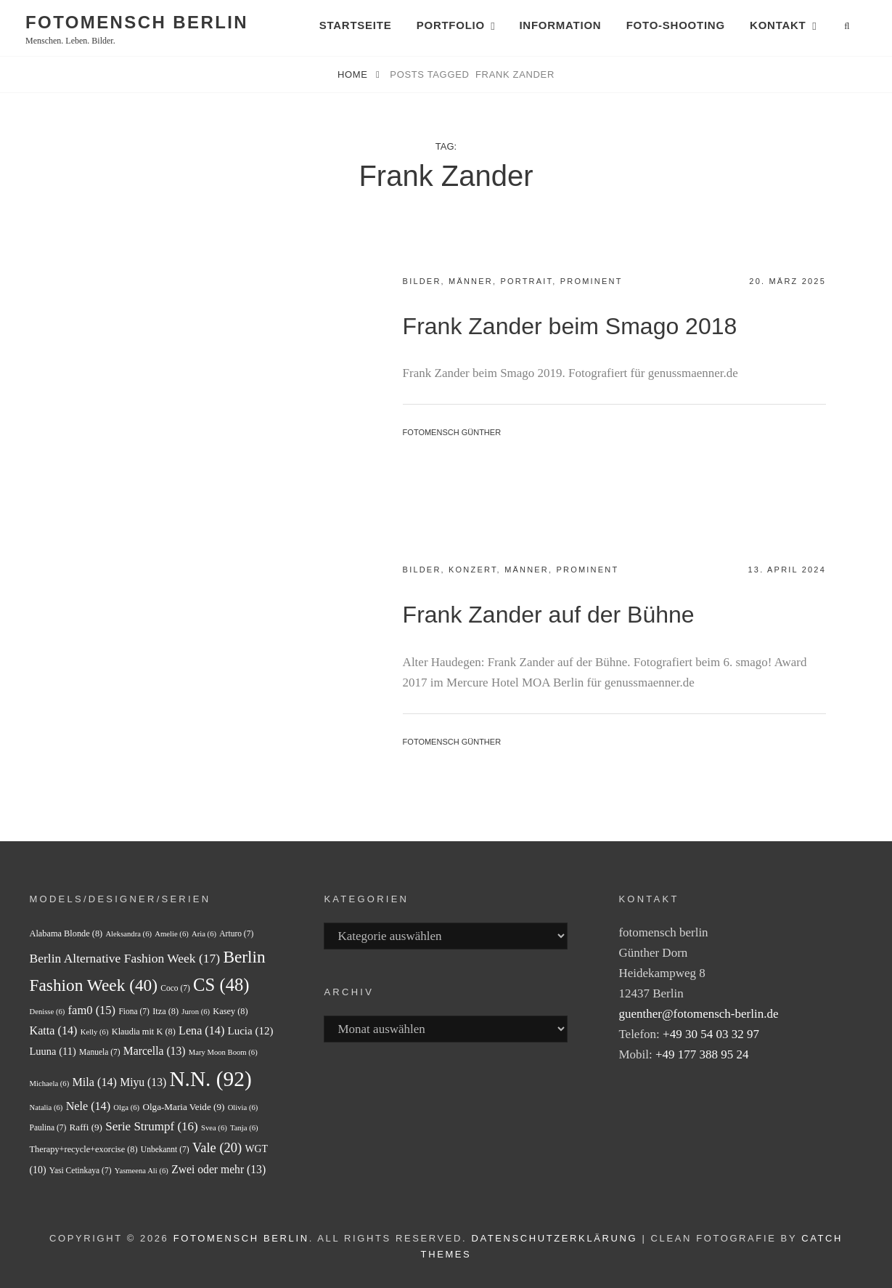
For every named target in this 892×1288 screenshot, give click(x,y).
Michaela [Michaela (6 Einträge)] (50, 1083)
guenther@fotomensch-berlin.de (698, 1014)
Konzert (473, 569)
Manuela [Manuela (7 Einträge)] (99, 1052)
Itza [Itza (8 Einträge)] (165, 1011)
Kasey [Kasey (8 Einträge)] (230, 1011)
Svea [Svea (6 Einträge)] (214, 1128)
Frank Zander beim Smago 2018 (570, 326)
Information (560, 25)
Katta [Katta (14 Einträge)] (54, 1030)
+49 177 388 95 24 (702, 1054)
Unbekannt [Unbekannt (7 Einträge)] (165, 1149)
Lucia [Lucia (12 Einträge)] (251, 1031)
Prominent (591, 281)
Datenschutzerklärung (554, 1238)
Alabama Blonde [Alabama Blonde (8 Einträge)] (66, 933)
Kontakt (778, 25)
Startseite (355, 25)
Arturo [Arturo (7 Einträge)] (236, 933)
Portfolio (451, 25)
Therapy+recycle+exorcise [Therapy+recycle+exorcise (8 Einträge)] (84, 1149)
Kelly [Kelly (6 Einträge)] (95, 1032)
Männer (471, 281)
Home (354, 74)
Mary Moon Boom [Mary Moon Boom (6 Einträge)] (223, 1052)
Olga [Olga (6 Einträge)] (126, 1107)
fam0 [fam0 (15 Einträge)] (92, 1010)
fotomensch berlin (136, 22)
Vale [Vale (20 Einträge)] (217, 1148)
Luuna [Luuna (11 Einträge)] (53, 1051)
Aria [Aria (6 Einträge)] (204, 934)
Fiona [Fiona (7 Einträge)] (134, 1011)
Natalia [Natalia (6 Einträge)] (46, 1107)
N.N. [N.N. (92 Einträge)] (210, 1078)
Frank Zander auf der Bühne (549, 615)
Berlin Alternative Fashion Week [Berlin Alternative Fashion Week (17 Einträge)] (125, 958)
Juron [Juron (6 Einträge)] (195, 1012)
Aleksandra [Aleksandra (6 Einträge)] (128, 934)
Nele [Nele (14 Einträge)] (88, 1106)
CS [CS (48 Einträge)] (221, 985)
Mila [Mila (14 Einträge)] (95, 1082)
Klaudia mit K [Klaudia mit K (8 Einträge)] (144, 1031)
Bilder (422, 281)
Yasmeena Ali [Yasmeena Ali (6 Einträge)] (141, 1171)
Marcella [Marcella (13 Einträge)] (154, 1051)
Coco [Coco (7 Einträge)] (175, 988)
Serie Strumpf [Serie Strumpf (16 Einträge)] (151, 1126)
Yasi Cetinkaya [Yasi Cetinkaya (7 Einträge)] (80, 1170)
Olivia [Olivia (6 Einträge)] (243, 1107)
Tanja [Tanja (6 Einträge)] (244, 1128)
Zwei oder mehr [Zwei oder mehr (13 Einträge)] (218, 1169)
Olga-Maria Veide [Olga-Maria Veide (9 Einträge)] (183, 1106)
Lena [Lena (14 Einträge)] (201, 1030)
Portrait (526, 281)
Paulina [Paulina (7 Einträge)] (48, 1127)
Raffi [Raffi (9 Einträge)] (86, 1127)
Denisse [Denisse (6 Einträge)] (47, 1012)
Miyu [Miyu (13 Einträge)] (143, 1082)
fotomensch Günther (452, 432)
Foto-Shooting (675, 25)
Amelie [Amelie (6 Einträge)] (171, 934)
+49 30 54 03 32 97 (711, 1034)
